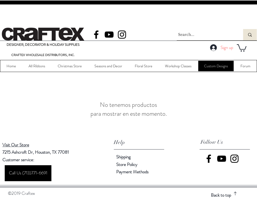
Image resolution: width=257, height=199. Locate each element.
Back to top (221, 195)
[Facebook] (96, 34)
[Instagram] (121, 34)
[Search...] (205, 34)
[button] (242, 47)
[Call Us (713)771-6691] (28, 173)
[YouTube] (109, 34)
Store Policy (126, 164)
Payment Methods (132, 172)
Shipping (123, 157)
